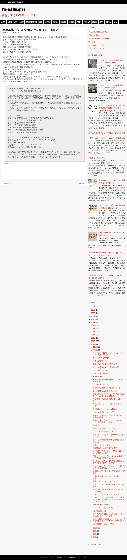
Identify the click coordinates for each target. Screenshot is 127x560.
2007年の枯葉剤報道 (101, 504)
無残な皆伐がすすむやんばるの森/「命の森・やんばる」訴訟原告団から (109, 395)
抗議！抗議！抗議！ (100, 373)
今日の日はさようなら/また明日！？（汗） (107, 405)
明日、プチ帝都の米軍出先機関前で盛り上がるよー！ (108, 441)
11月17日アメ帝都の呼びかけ (104, 432)
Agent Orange (19, 22)
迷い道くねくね (99, 385)
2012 (93, 341)
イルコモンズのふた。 (97, 49)
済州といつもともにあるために (105, 481)
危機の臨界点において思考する (105, 364)
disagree (63, 22)
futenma (87, 22)
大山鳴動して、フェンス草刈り (105, 409)
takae (115, 22)
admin (10, 22)
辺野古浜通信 (93, 35)
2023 (93, 310)
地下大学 (91, 42)
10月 (95, 528)
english (71, 22)
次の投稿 (5, 183)
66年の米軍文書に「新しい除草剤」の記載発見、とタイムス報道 (108, 515)
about (3, 22)
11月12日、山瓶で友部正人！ (104, 508)
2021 (93, 316)
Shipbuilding (97, 376)
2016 (93, 329)
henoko (94, 22)
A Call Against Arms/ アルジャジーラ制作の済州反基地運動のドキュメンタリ (109, 467)
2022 (93, 313)
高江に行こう (98, 425)
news (101, 22)
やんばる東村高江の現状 (98, 32)
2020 (93, 319)
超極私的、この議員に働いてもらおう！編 (108, 400)
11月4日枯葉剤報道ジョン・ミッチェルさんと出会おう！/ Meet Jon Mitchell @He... (109, 520)
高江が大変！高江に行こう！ (104, 428)
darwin (55, 22)
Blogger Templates (81, 557)
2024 (93, 307)
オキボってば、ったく (101, 445)
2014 (93, 335)
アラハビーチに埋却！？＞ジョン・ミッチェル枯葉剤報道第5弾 (108, 354)
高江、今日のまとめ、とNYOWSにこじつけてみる (109, 436)
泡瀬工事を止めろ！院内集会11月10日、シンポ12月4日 (109, 490)
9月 (94, 531)
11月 (95, 350)
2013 (93, 338)
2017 (93, 326)
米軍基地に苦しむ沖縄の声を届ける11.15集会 (30, 30)
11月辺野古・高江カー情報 (103, 524)
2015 (93, 332)
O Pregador (65, 557)
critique (47, 22)
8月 (94, 534)
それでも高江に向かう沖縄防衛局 (106, 367)
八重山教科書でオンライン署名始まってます (108, 477)
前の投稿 (82, 183)
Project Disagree (13, 9)
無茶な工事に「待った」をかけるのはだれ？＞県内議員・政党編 (108, 421)
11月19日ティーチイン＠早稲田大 (106, 494)
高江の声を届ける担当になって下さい (107, 388)
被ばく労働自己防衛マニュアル (105, 391)
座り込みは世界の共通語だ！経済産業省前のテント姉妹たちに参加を (108, 462)
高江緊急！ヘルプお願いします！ (106, 448)
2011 (93, 344)
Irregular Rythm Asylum (97, 45)
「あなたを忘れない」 (97, 158)
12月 (95, 347)
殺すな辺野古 (98, 361)
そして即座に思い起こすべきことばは (107, 370)
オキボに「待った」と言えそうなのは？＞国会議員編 (108, 416)
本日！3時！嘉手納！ (101, 358)
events (79, 22)
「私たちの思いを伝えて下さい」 (106, 412)
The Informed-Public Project (99, 39)
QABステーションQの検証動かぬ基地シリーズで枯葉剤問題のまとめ (109, 457)
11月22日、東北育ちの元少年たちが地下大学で (109, 485)
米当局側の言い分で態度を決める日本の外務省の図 (108, 380)
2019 (93, 322)
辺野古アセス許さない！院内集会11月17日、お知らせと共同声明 (109, 452)
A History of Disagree (15, 2)
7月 (94, 537)
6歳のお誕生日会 (99, 511)
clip (40, 22)
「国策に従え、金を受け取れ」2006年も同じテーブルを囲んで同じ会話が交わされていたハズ (109, 499)
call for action (31, 22)
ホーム (3, 2)
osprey (108, 22)
